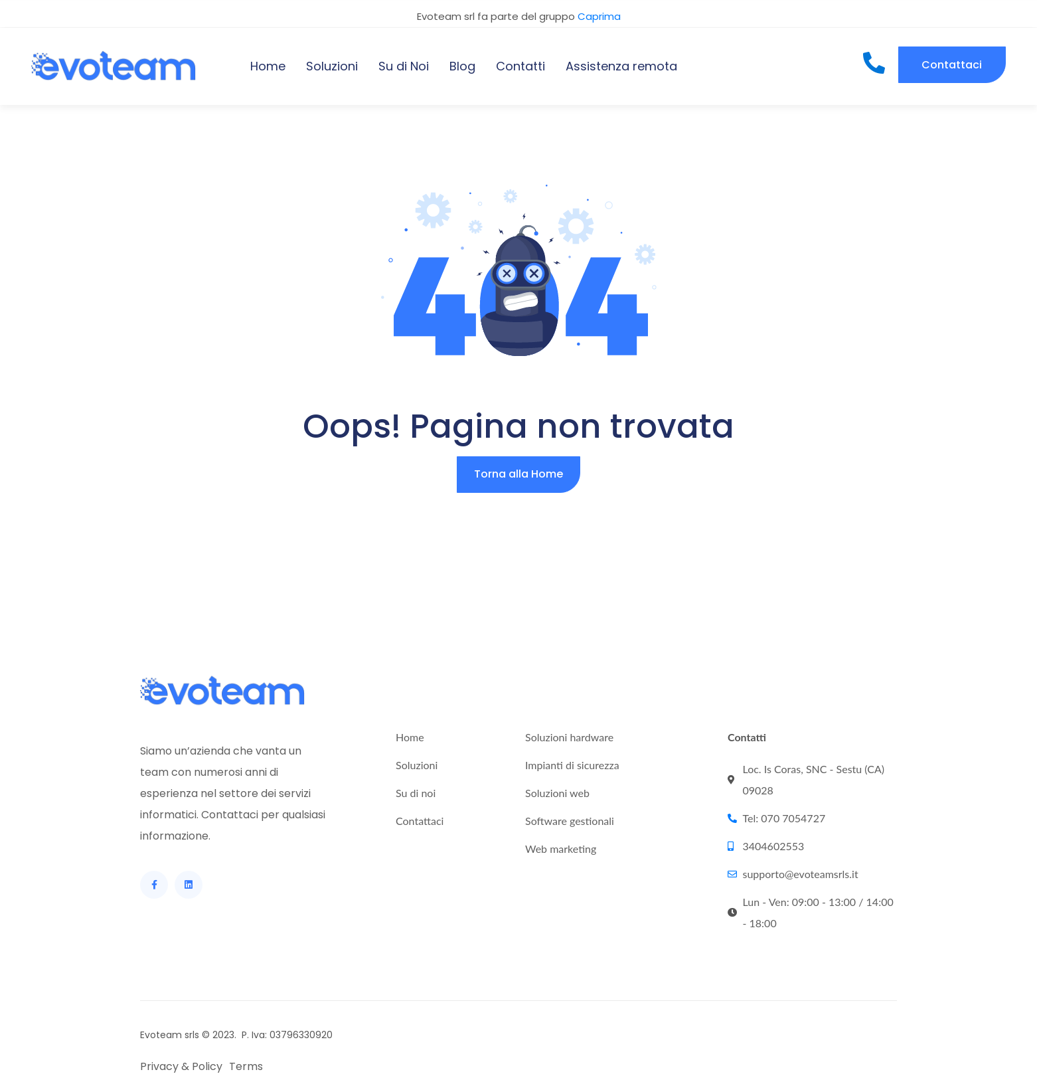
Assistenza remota (621, 66)
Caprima (599, 16)
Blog (462, 66)
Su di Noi (403, 66)
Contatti (520, 66)
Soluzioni (332, 66)
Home (267, 66)
